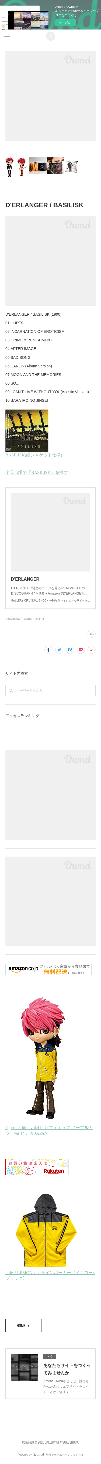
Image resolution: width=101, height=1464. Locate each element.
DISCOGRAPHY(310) (18, 619)
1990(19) (38, 619)
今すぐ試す (65, 22)
